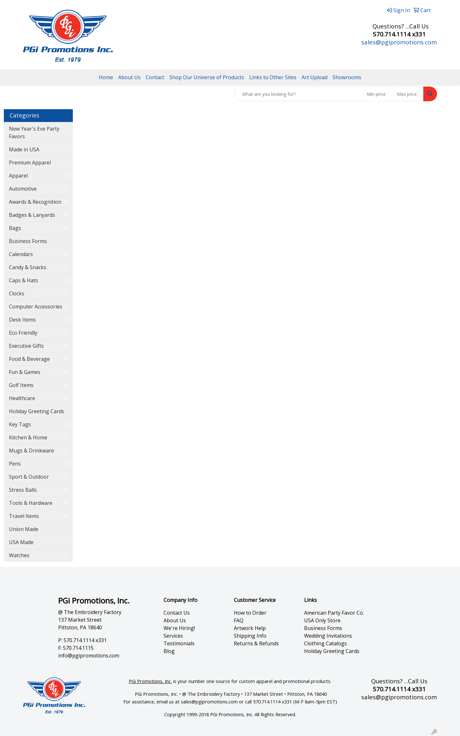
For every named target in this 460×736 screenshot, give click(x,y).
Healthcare (22, 398)
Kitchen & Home (28, 437)
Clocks (16, 293)
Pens (15, 463)
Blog (169, 651)
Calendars (21, 254)
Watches (19, 555)
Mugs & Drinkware (31, 450)
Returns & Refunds (256, 643)
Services (173, 635)
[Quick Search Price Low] (378, 94)
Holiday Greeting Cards (36, 411)
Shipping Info (250, 635)
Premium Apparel (30, 162)
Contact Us (177, 612)
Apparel (18, 175)
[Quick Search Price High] (408, 94)
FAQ (238, 620)
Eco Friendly (23, 332)
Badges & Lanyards (32, 214)
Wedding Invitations (328, 635)
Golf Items (21, 385)
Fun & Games (24, 372)
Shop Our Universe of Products (206, 77)
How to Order (250, 612)
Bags (15, 227)
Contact (155, 77)
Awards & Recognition (35, 201)
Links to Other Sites (272, 77)
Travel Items (24, 516)
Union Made (23, 529)
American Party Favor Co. (334, 612)
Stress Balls (23, 489)
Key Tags (20, 424)
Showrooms (347, 77)
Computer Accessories (35, 306)
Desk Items (22, 319)
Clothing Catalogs (325, 643)
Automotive (23, 188)
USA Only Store (322, 620)
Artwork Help (250, 628)
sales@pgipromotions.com (399, 42)
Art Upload (314, 77)
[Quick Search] (299, 94)
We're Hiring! (179, 628)
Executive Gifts (26, 345)
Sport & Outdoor (29, 476)
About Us (129, 77)
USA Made (21, 542)
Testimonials (179, 643)
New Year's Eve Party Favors (34, 132)
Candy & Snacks (27, 267)
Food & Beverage (29, 358)
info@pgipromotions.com (88, 655)
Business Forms (28, 241)
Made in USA (24, 149)
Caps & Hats (23, 280)
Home (106, 77)
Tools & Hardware (30, 502)
